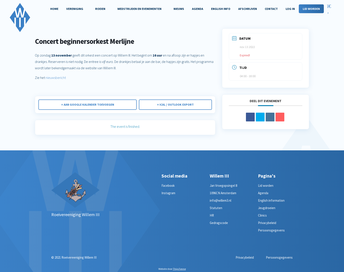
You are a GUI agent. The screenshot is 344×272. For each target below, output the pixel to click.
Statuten (216, 208)
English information (271, 200)
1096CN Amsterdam (223, 193)
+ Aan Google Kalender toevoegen (87, 105)
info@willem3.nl (220, 200)
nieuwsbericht (55, 77)
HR (212, 215)
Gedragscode (219, 223)
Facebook (168, 185)
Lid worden (265, 185)
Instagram (168, 193)
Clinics (262, 215)
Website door (172, 268)
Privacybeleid (267, 223)
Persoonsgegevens (271, 230)
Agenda (263, 193)
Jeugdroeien (266, 208)
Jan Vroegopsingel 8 (223, 185)
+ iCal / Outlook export (175, 105)
